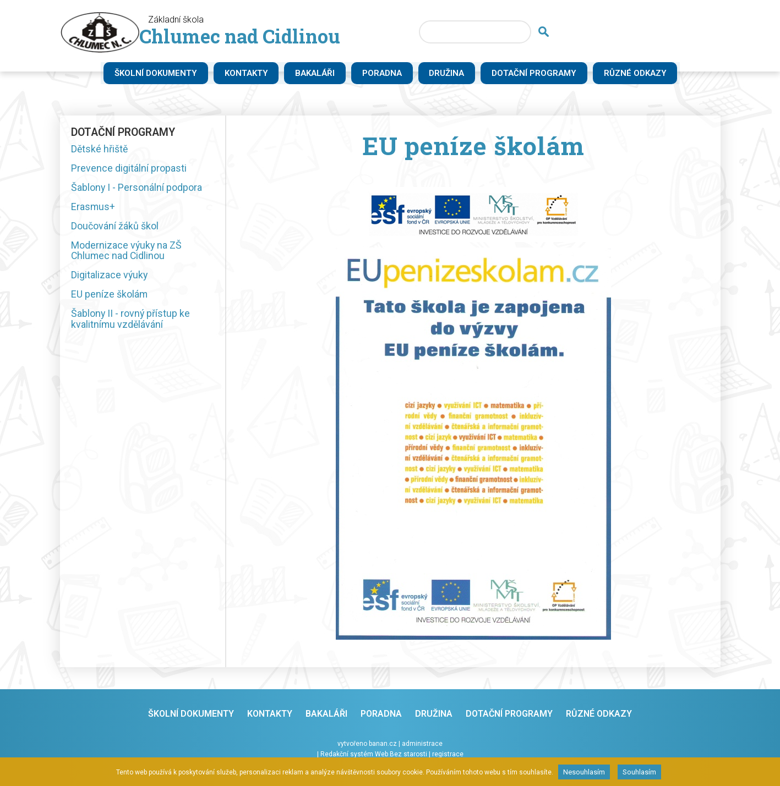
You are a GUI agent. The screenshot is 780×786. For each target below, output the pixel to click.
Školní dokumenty (163, 74)
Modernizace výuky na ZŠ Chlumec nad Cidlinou (127, 252)
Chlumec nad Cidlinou (259, 38)
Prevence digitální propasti (129, 168)
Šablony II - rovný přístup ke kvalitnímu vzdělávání (131, 323)
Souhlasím (639, 772)
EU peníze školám (109, 298)
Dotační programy (542, 74)
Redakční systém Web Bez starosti (373, 753)
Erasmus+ (93, 207)
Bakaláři (322, 74)
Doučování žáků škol (115, 227)
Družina (454, 74)
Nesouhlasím (584, 772)
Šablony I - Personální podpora (137, 188)
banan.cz (383, 743)
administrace (422, 743)
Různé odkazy (643, 74)
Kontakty (253, 74)
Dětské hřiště (100, 148)
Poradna (390, 74)
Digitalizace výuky (110, 278)
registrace (447, 753)
